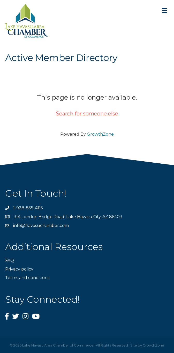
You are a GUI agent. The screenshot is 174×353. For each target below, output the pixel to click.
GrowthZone (100, 134)
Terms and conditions (27, 277)
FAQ (9, 260)
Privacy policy (19, 269)
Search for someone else (87, 113)
